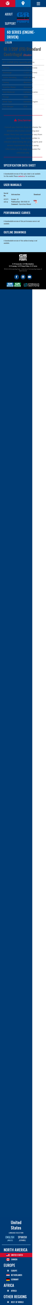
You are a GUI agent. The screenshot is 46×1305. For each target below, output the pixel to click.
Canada (11, 1259)
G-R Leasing (13, 266)
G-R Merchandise (28, 263)
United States (14, 1255)
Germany (12, 1279)
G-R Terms (33, 266)
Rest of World (15, 1302)
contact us (21, 176)
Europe (12, 1271)
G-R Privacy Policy (23, 266)
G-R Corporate (17, 263)
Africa (12, 1291)
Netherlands (14, 1275)
